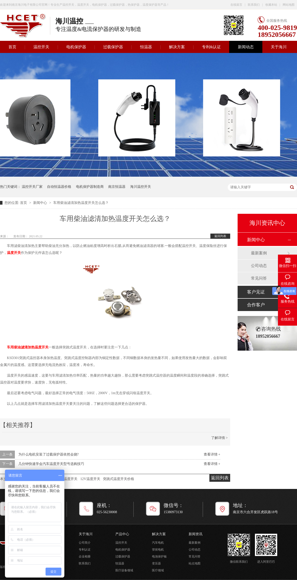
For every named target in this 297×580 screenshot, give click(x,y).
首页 (24, 203)
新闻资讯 (195, 534)
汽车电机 (158, 542)
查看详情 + (212, 454)
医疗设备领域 (124, 570)
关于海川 (279, 47)
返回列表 (220, 236)
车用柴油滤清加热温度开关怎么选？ (81, 203)
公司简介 (85, 542)
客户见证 (256, 292)
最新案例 (259, 253)
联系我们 (254, 4)
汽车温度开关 (67, 479)
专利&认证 (211, 47)
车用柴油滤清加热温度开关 (28, 347)
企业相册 (85, 556)
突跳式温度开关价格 (118, 479)
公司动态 (259, 266)
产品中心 (122, 534)
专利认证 (85, 549)
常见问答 (259, 278)
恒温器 (146, 47)
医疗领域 (158, 570)
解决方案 (177, 47)
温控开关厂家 (32, 187)
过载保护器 (113, 47)
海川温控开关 (140, 187)
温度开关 (14, 253)
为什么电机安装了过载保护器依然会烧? (48, 454)
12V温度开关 (90, 479)
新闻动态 (246, 47)
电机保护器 (76, 47)
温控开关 (41, 47)
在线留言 (236, 4)
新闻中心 (40, 203)
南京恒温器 (116, 187)
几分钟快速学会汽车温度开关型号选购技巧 (51, 464)
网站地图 (289, 4)
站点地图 (194, 563)
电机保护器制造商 (90, 187)
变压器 (156, 563)
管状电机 (158, 549)
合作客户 (256, 304)
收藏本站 (271, 4)
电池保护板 (159, 556)
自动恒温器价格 (59, 187)
